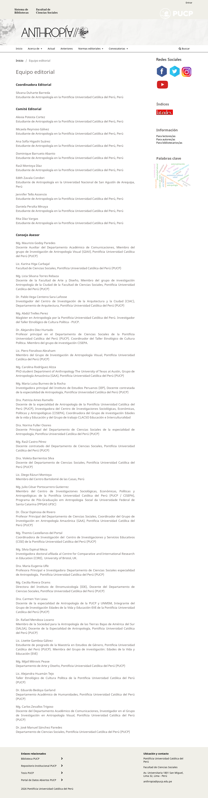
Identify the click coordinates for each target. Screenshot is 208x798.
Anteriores (67, 48)
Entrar (189, 2)
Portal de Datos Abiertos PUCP (38, 780)
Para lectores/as (165, 136)
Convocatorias (117, 48)
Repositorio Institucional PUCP (38, 765)
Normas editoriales (89, 48)
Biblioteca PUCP (30, 758)
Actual (51, 48)
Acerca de (34, 48)
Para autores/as (165, 139)
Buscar (184, 48)
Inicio (19, 48)
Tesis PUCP (27, 773)
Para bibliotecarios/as (169, 142)
